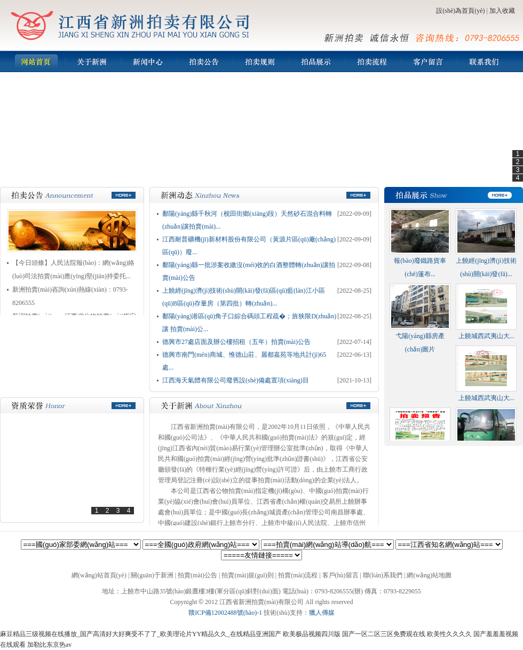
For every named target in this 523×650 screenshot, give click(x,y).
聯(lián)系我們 (484, 61)
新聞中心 (148, 61)
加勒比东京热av (49, 644)
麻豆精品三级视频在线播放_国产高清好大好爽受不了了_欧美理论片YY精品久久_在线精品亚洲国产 (140, 634)
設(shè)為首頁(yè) (460, 10)
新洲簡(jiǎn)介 (92, 61)
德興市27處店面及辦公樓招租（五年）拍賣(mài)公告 (236, 342)
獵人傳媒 (322, 612)
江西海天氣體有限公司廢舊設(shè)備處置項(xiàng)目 (235, 380)
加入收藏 (502, 10)
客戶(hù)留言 (428, 61)
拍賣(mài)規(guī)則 (260, 61)
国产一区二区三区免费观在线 (383, 634)
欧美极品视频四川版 (311, 634)
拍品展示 (316, 61)
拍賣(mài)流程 (372, 61)
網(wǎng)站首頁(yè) (36, 61)
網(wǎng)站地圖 (429, 575)
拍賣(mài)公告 (204, 61)
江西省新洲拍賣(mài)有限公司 (130, 25)
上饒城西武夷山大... (486, 336)
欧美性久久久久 (449, 634)
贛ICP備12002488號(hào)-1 (225, 612)
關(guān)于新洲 (152, 575)
